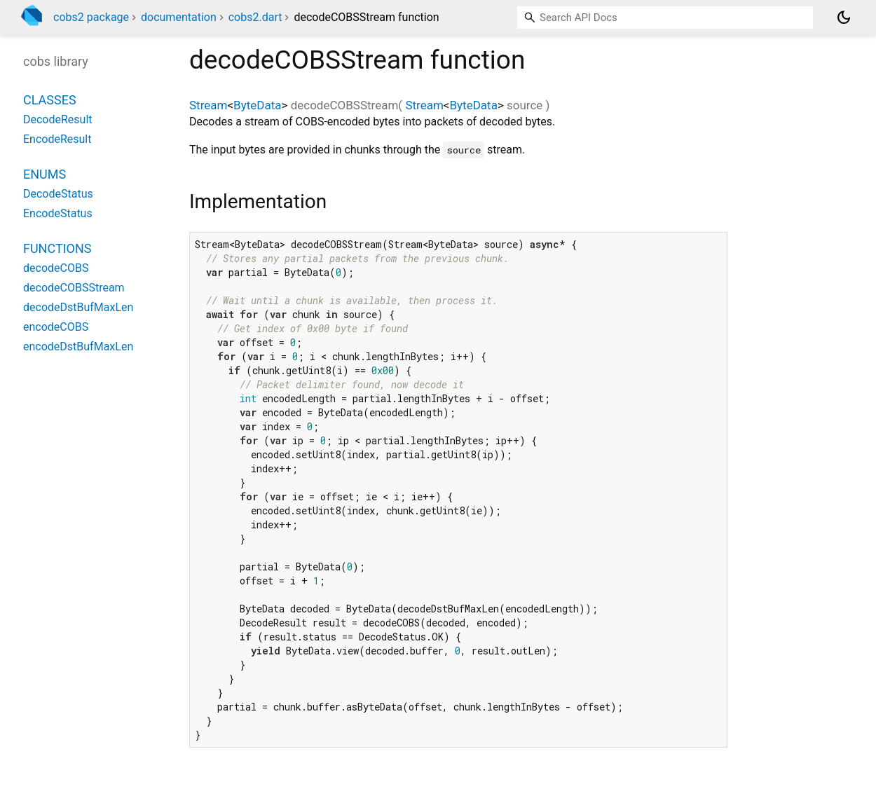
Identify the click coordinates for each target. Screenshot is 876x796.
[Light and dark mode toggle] (844, 17)
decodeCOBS (55, 268)
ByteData (257, 105)
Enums (44, 174)
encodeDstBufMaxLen (78, 346)
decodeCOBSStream (74, 287)
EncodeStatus (58, 213)
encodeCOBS (55, 327)
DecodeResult (58, 119)
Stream (208, 105)
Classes (49, 99)
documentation (179, 17)
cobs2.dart (255, 17)
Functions (57, 248)
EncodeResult (57, 139)
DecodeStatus (58, 193)
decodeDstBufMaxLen (78, 307)
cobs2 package (91, 17)
